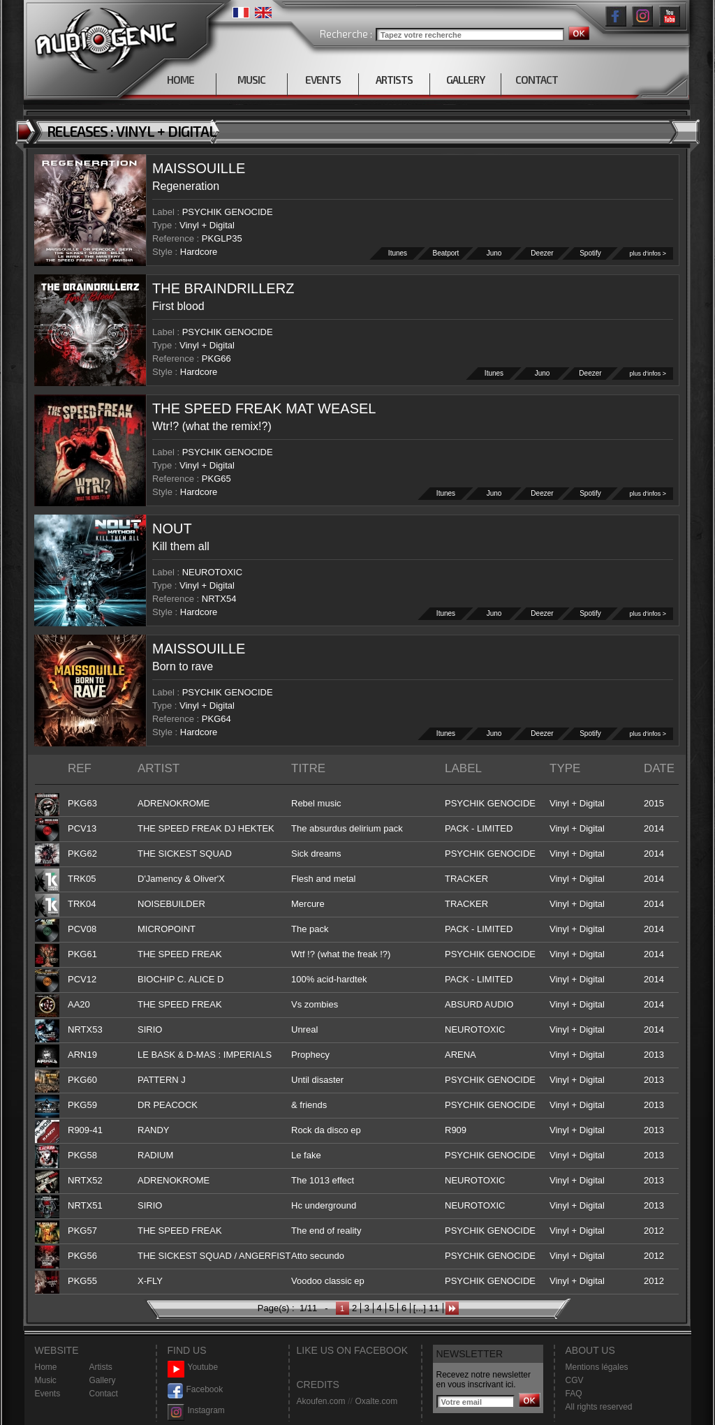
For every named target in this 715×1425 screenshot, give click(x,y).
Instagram (196, 1410)
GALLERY (465, 79)
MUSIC (251, 79)
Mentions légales (597, 1367)
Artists (100, 1367)
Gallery (102, 1380)
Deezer (542, 253)
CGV (575, 1380)
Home (46, 1367)
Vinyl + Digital (207, 225)
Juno (494, 253)
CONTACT (536, 79)
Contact (103, 1393)
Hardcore (198, 251)
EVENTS (323, 79)
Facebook (195, 1389)
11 (433, 1308)
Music (46, 1380)
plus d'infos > (647, 253)
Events (48, 1393)
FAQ (574, 1393)
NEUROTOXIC (212, 572)
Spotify (591, 253)
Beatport (446, 253)
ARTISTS (394, 79)
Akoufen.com (321, 1401)
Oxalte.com (376, 1401)
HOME (180, 79)
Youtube (193, 1367)
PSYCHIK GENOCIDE (227, 212)
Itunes (397, 253)
